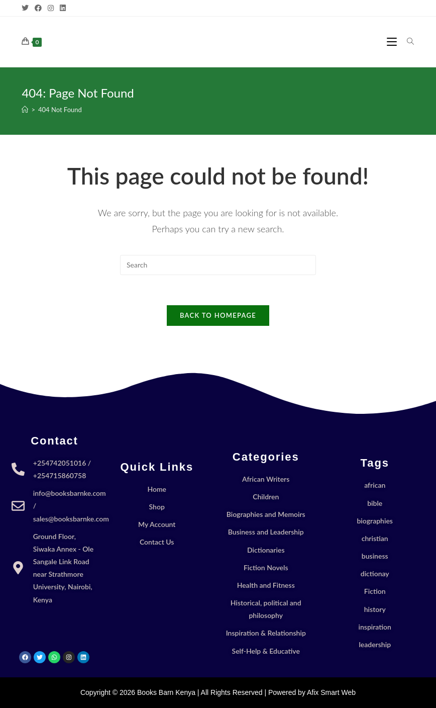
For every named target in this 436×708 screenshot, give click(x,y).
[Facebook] (38, 8)
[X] (27, 8)
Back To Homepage (218, 315)
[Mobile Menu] (393, 41)
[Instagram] (51, 8)
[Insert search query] (218, 265)
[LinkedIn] (63, 8)
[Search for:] (406, 41)
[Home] (25, 110)
